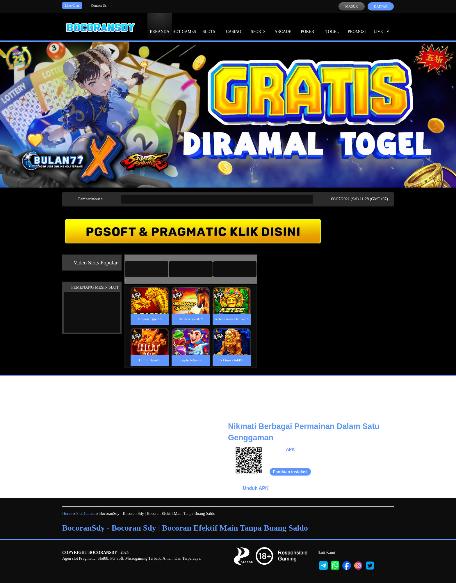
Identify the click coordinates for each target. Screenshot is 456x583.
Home (67, 513)
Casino (233, 26)
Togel (332, 26)
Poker (307, 26)
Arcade (283, 26)
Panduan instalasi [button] (290, 471)
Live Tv (381, 26)
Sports (258, 26)
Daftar (380, 6)
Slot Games (85, 513)
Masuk (351, 6)
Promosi (357, 26)
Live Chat (72, 5)
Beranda (160, 26)
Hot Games (184, 26)
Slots (209, 26)
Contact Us (99, 5)
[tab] (146, 269)
